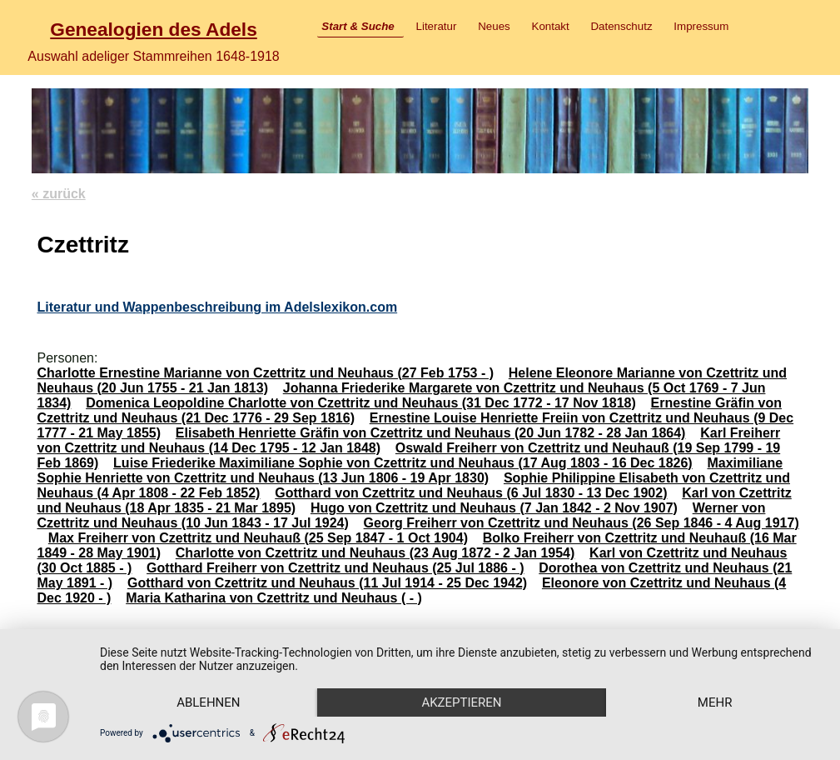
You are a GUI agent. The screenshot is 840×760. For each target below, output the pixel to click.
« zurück (59, 194)
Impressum (700, 26)
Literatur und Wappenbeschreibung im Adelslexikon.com (217, 307)
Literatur (436, 26)
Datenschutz (621, 26)
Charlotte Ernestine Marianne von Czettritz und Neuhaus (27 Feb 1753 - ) (265, 373)
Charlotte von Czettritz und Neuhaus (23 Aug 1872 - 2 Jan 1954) (375, 553)
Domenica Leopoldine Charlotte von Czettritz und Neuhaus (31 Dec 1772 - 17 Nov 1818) (361, 403)
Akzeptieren (461, 702)
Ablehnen (208, 702)
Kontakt (550, 26)
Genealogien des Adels (153, 29)
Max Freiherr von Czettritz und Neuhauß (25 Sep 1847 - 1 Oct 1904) (258, 538)
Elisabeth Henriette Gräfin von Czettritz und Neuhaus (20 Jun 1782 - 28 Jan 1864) (431, 433)
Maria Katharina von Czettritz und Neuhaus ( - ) (274, 598)
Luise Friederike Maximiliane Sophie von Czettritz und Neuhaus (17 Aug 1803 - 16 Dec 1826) (403, 463)
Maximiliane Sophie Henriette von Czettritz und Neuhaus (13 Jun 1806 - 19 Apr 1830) (410, 470)
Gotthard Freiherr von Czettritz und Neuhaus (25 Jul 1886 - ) (335, 568)
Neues (494, 26)
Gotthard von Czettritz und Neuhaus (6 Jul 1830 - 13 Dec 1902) (471, 493)
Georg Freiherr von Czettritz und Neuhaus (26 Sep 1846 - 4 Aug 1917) (581, 523)
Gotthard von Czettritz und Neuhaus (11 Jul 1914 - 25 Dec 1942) (327, 583)
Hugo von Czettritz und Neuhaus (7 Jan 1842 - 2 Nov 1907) (494, 508)
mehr (715, 702)
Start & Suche (357, 26)
